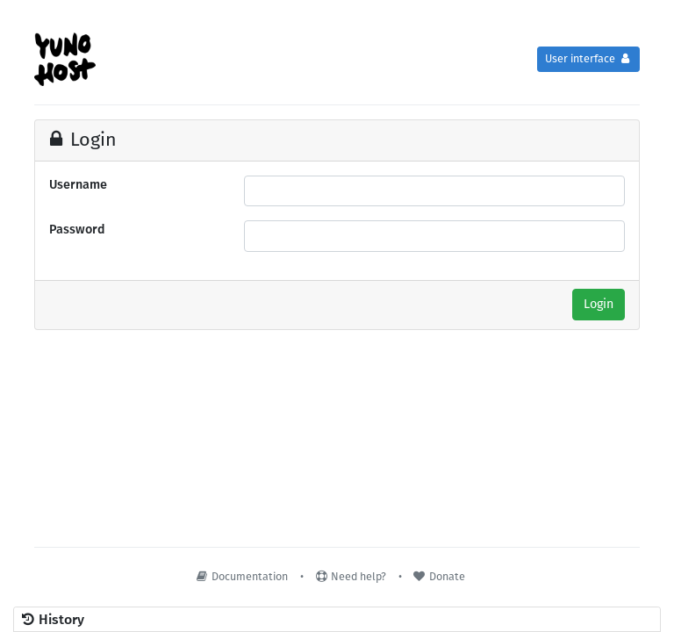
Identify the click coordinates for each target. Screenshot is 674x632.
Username (78, 184)
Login (598, 304)
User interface (588, 58)
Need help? (350, 576)
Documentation (241, 576)
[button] (337, 619)
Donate (438, 576)
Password (77, 229)
